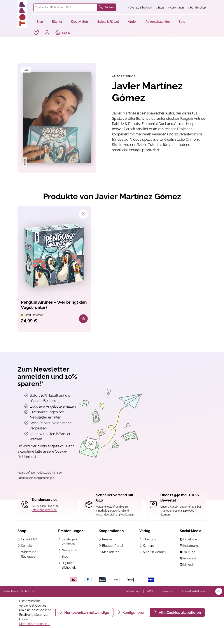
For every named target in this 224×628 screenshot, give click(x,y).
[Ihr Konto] (47, 33)
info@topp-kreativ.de (44, 510)
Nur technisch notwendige (86, 613)
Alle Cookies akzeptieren (179, 613)
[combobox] (65, 7)
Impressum (166, 591)
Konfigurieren (133, 613)
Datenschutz (132, 591)
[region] (57, 118)
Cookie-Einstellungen (193, 591)
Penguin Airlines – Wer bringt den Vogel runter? (51, 305)
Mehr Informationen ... (34, 624)
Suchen (106, 7)
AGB (150, 591)
